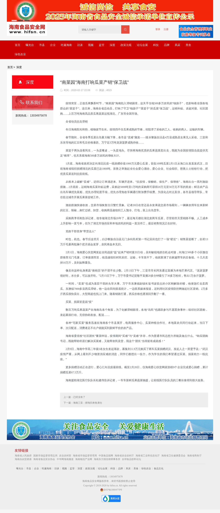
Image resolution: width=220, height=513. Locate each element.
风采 (177, 45)
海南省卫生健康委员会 (173, 455)
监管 (101, 45)
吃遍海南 (66, 45)
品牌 (166, 45)
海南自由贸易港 (23, 459)
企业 (53, 45)
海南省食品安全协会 (44, 459)
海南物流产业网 (84, 459)
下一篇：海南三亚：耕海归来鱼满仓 (83, 402)
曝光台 (30, 45)
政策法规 (125, 45)
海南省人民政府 (23, 455)
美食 (188, 45)
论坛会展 (142, 45)
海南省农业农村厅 (125, 455)
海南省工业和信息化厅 (148, 455)
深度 (112, 45)
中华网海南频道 (65, 459)
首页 (17, 45)
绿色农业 (20, 54)
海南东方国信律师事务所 (107, 459)
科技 (156, 45)
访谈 (80, 45)
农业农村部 (65, 455)
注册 (166, 29)
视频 (91, 45)
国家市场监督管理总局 (45, 455)
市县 (42, 45)
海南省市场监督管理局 (85, 455)
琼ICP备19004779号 (111, 490)
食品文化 (158, 468)
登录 (157, 29)
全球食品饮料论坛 (131, 459)
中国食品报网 (106, 455)
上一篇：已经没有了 (74, 397)
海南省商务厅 (194, 455)
